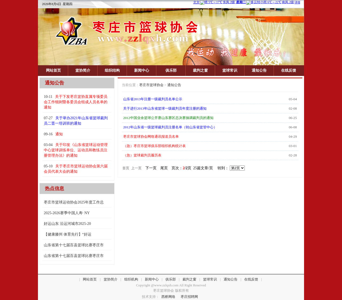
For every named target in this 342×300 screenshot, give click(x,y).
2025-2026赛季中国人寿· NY (67, 213)
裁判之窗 (200, 70)
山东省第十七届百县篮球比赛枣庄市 (74, 245)
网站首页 (53, 70)
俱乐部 (171, 70)
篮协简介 (82, 70)
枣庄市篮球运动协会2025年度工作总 (74, 202)
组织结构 (112, 70)
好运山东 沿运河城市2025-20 (67, 224)
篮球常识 (229, 70)
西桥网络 (168, 297)
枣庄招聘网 (189, 297)
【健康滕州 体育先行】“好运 (67, 234)
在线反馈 (288, 70)
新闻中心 (141, 70)
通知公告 (259, 70)
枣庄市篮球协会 (151, 85)
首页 (125, 168)
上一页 (136, 168)
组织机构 (131, 279)
